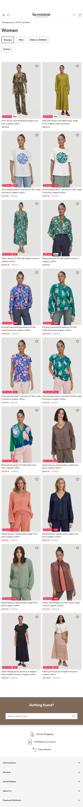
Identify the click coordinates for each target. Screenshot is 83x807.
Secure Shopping (41, 734)
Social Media (9, 781)
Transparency (8, 22)
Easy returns (41, 749)
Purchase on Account (41, 742)
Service (6, 772)
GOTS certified (23, 22)
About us (7, 791)
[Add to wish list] (37, 66)
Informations (9, 762)
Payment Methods (12, 800)
